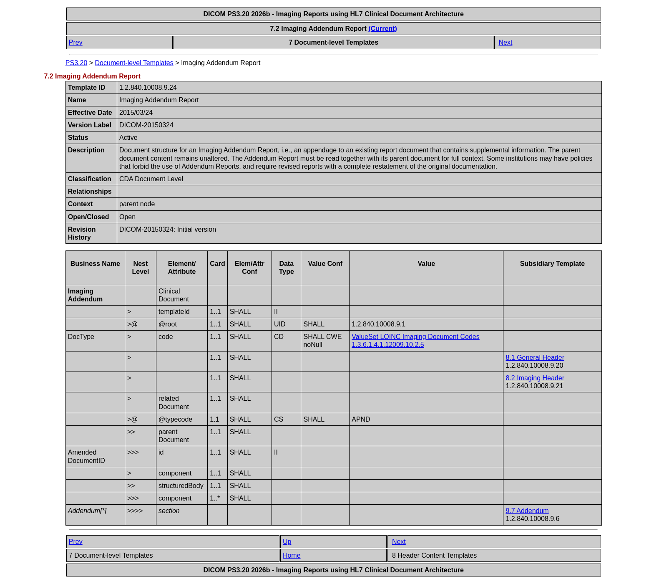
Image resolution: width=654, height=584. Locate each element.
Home (292, 555)
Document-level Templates (134, 62)
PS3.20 (76, 62)
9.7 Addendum (527, 510)
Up (287, 541)
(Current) (382, 28)
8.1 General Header (535, 357)
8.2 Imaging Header (535, 378)
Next (505, 42)
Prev (76, 42)
